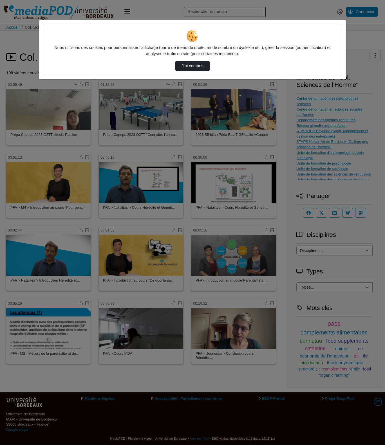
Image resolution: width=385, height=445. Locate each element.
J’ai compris (192, 66)
